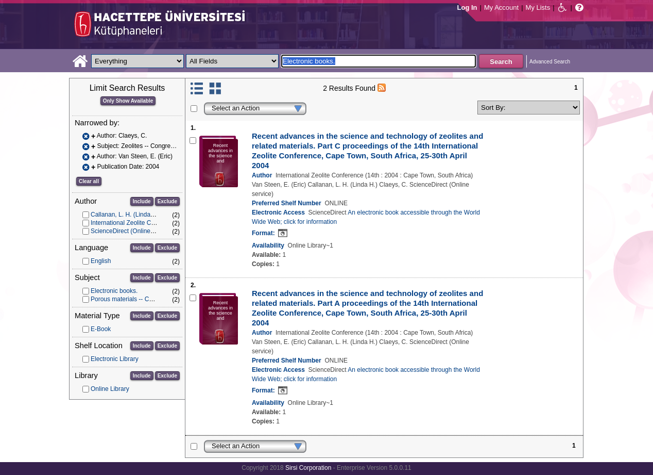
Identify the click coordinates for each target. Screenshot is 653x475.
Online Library (110, 388)
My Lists (538, 7)
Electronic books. (114, 290)
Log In (467, 7)
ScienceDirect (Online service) (132, 231)
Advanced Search (549, 61)
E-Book (101, 329)
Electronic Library (115, 359)
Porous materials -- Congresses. (135, 299)
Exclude (167, 201)
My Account (501, 7)
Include (142, 201)
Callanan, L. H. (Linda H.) (125, 214)
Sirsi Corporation (308, 467)
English (101, 261)
